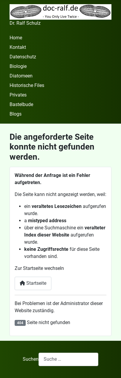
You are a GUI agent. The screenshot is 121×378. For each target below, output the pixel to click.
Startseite (33, 283)
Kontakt (18, 47)
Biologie (18, 66)
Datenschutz (23, 57)
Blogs (16, 114)
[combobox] (68, 359)
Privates (18, 95)
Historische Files (27, 85)
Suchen (31, 359)
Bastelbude (21, 104)
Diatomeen (21, 76)
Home (16, 38)
